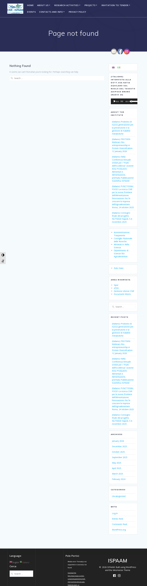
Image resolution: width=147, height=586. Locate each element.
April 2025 (116, 468)
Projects (90, 5)
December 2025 (119, 446)
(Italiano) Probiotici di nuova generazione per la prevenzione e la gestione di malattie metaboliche (122, 127)
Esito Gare (118, 268)
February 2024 (118, 479)
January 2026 (118, 441)
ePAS (116, 288)
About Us (43, 5)
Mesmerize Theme (121, 570)
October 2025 (118, 451)
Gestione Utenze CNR (124, 291)
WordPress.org (119, 529)
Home (30, 5)
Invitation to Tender (114, 5)
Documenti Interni (122, 294)
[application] (123, 101)
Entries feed (117, 518)
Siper (116, 285)
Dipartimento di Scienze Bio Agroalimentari (121, 253)
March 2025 (117, 473)
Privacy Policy (77, 11)
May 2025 (116, 462)
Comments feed (119, 524)
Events (31, 11)
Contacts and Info (51, 11)
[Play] (114, 101)
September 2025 (119, 457)
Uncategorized (118, 496)
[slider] (121, 101)
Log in (115, 513)
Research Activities (66, 5)
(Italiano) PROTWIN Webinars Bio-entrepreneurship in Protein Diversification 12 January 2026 (122, 145)
